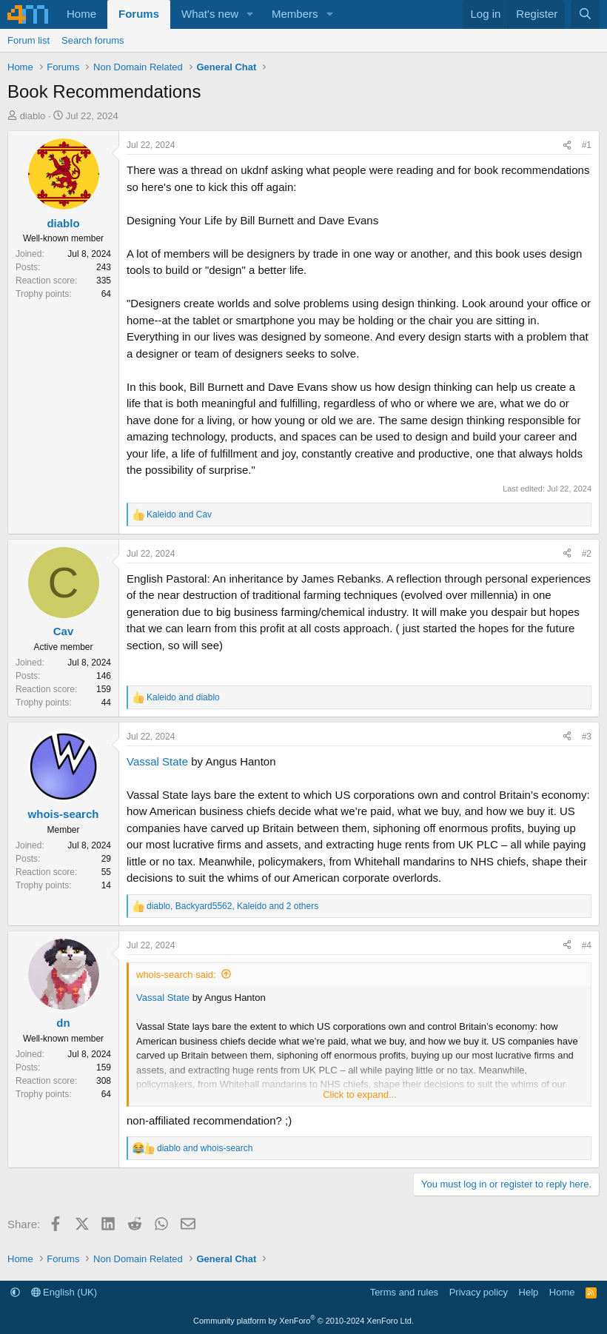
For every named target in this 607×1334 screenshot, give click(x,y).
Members (295, 13)
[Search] (585, 14)
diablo (33, 115)
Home (81, 13)
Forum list (28, 40)
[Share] (567, 145)
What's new (209, 13)
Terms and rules (404, 1292)
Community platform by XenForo (303, 1320)
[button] (250, 14)
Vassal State (157, 761)
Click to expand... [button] (360, 1094)
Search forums (92, 40)
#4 (586, 945)
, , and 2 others (232, 906)
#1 (586, 145)
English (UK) (64, 1292)
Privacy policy (478, 1292)
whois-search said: (176, 974)
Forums (138, 13)
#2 (586, 554)
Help (529, 1292)
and (179, 514)
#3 (586, 736)
